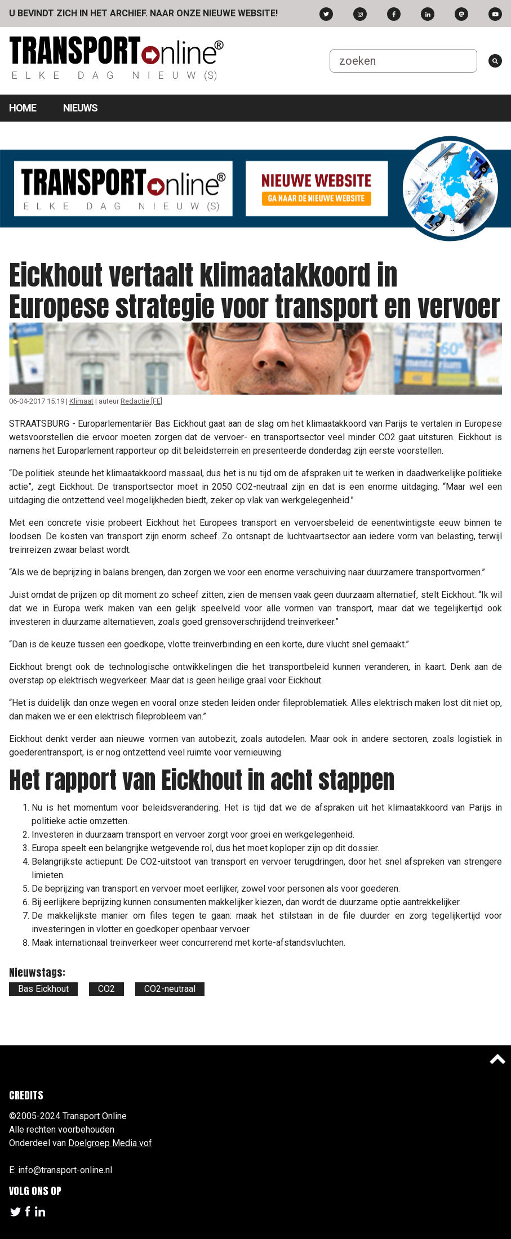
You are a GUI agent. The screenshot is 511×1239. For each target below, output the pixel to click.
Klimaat (81, 401)
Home (22, 108)
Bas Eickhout (43, 988)
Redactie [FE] (141, 401)
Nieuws (80, 108)
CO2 (106, 988)
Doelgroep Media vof (110, 1143)
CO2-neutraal (169, 988)
